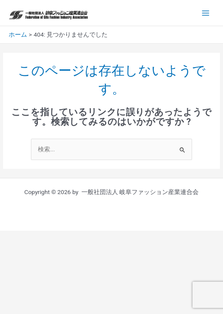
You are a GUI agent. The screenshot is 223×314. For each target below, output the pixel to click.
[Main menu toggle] (206, 13)
